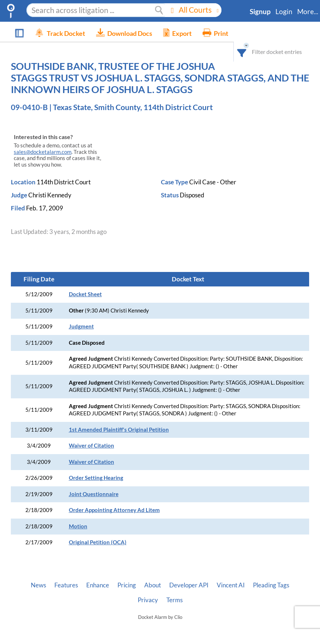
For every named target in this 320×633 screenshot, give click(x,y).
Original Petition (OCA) (97, 542)
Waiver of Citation (91, 446)
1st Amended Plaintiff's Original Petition (119, 430)
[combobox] (247, 32)
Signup (260, 12)
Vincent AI (231, 585)
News (38, 585)
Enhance (97, 585)
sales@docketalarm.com (42, 152)
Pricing (126, 585)
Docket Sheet (85, 294)
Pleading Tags (271, 585)
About (152, 585)
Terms (174, 600)
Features (66, 585)
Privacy (148, 600)
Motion (78, 526)
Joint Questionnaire (94, 494)
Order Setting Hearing (96, 478)
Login (283, 12)
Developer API (188, 585)
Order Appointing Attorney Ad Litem (114, 510)
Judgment (81, 326)
